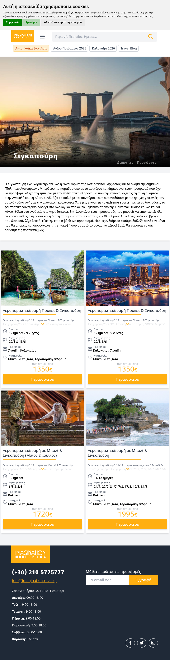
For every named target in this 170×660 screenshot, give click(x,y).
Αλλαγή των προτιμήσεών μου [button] (63, 22)
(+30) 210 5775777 (38, 572)
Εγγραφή (143, 580)
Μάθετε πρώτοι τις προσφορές (113, 571)
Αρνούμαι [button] (31, 22)
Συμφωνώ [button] (12, 22)
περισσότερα (42, 379)
